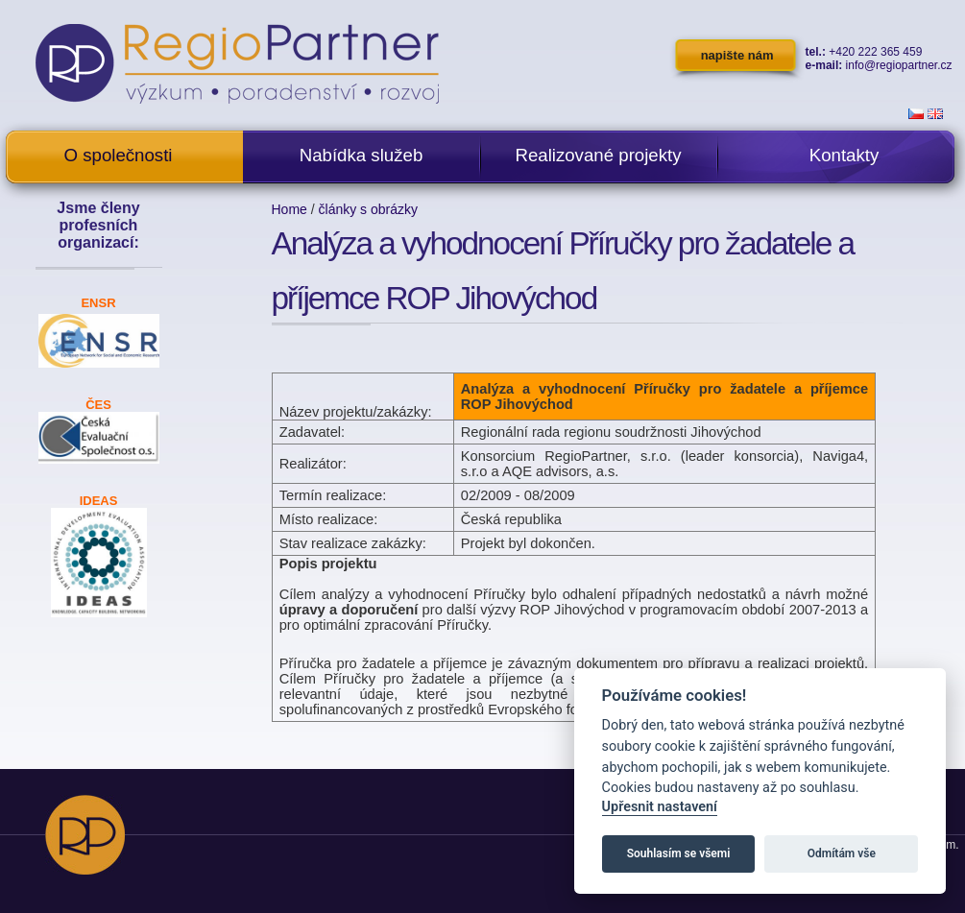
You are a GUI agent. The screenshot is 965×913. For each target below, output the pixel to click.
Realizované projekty (598, 155)
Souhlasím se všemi (679, 853)
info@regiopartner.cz (899, 65)
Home (289, 209)
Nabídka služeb (361, 155)
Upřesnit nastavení (659, 807)
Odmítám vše (842, 853)
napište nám (737, 55)
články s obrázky (368, 209)
